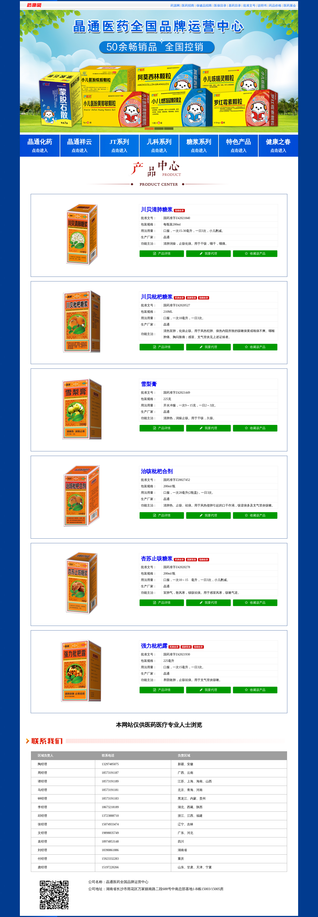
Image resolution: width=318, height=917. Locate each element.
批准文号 (249, 5)
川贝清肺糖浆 (157, 209)
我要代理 (208, 253)
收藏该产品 (255, 253)
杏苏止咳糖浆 (157, 559)
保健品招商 (204, 5)
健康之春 (278, 145)
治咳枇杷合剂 (157, 471)
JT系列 (119, 145)
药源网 (175, 5)
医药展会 (290, 5)
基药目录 (235, 5)
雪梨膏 (149, 384)
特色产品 (238, 145)
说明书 (262, 5)
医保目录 (220, 5)
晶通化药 (39, 145)
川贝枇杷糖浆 (157, 297)
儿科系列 (159, 145)
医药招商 (188, 5)
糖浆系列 (198, 145)
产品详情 (161, 253)
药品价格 (275, 5)
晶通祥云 (79, 145)
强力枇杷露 (154, 646)
